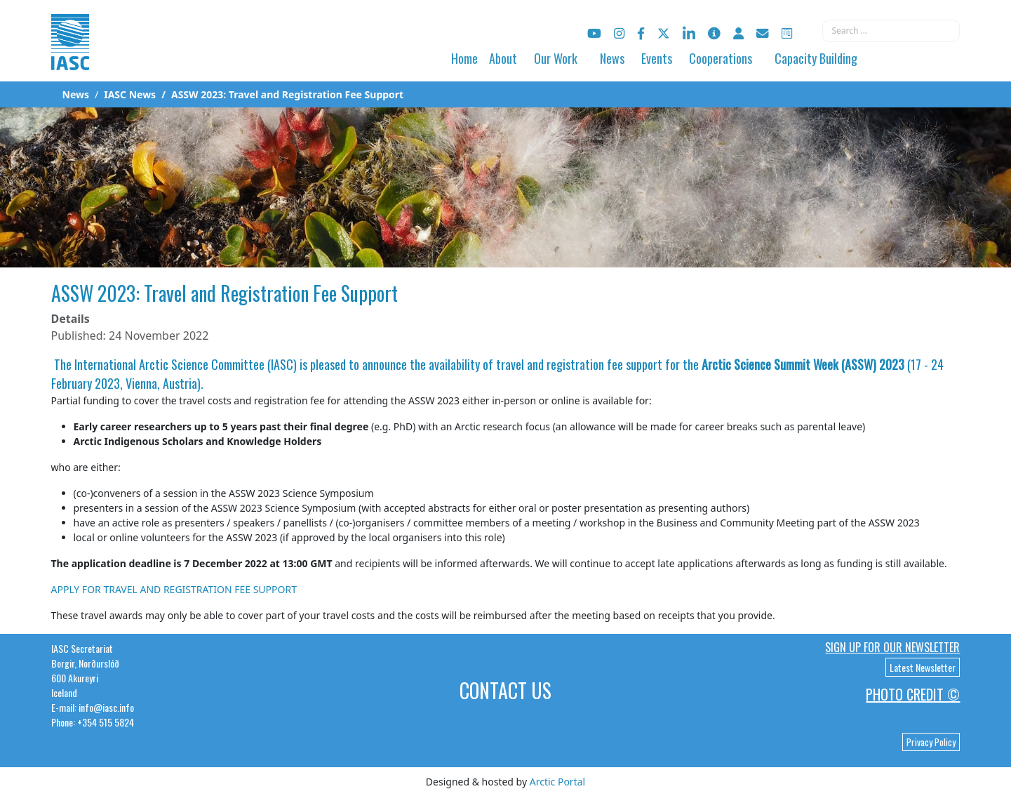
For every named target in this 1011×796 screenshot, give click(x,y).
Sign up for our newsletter (892, 647)
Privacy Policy (931, 742)
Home (464, 58)
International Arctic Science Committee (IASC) (185, 364)
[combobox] (891, 31)
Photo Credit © (913, 694)
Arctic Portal (557, 781)
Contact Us (505, 690)
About (503, 58)
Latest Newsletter (923, 667)
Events (656, 58)
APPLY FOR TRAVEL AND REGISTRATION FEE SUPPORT (174, 589)
